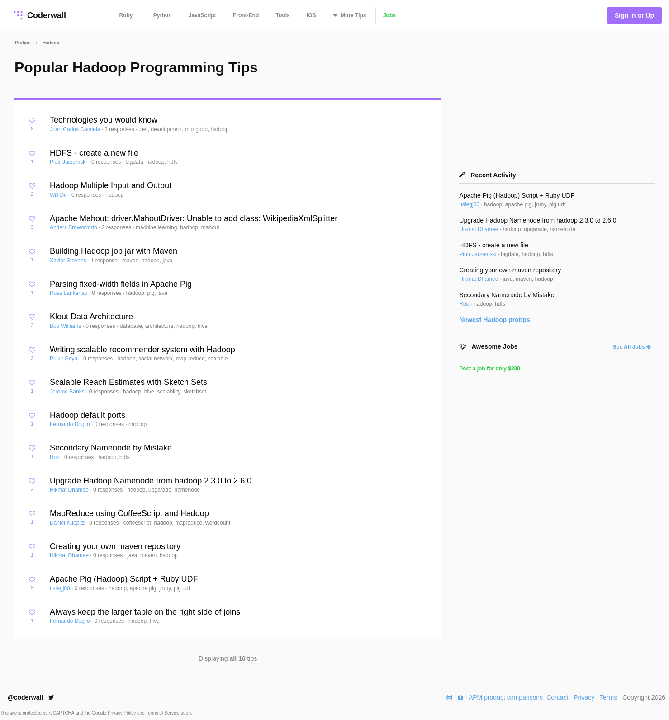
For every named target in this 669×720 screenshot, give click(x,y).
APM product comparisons (506, 697)
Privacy (584, 697)
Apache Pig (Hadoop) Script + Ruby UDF (124, 578)
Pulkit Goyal (65, 358)
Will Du (59, 195)
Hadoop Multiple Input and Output (110, 185)
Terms (608, 697)
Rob (55, 457)
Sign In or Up (634, 15)
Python (162, 15)
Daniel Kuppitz (68, 523)
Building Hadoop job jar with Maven (113, 251)
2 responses (117, 227)
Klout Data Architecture (91, 316)
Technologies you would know (103, 119)
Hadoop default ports (87, 415)
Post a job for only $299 (489, 368)
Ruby (126, 15)
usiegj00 (60, 588)
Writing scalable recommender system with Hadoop (142, 349)
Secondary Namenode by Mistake (111, 447)
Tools (283, 15)
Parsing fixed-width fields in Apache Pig (121, 284)
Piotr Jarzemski (69, 162)
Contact (557, 697)
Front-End (246, 15)
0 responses (107, 162)
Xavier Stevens (69, 260)
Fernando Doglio (70, 424)
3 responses (120, 129)
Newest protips (494, 319)
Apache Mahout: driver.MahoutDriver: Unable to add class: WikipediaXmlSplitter (193, 218)
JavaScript (202, 15)
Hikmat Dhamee (70, 490)
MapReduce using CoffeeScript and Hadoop (129, 513)
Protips (22, 42)
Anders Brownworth (74, 227)
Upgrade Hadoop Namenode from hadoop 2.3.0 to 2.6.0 (150, 480)
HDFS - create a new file (94, 152)
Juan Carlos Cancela (76, 129)
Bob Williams (66, 326)
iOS (311, 15)
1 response (105, 260)
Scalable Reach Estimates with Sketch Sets (128, 382)
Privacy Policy (122, 713)
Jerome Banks (68, 391)
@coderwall (31, 697)
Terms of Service (163, 713)
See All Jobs (632, 347)
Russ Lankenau (69, 293)
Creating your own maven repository (115, 546)
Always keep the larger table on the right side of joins (145, 611)
